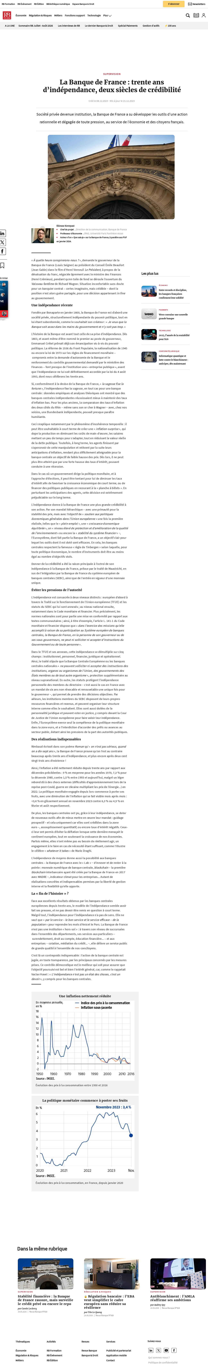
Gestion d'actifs (151, 25)
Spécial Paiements (128, 25)
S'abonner (173, 3)
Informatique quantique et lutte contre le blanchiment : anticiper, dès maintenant (173, 360)
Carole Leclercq (27, 1308)
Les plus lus (149, 273)
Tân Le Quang (93, 1312)
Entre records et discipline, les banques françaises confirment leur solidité (173, 294)
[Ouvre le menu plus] (109, 15)
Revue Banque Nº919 (38, 1311)
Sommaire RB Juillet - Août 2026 (35, 25)
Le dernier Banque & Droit (99, 25)
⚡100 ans (170, 25)
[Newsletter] (196, 4)
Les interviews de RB (69, 25)
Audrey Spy (157, 1304)
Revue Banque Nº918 (104, 1315)
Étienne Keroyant (65, 226)
